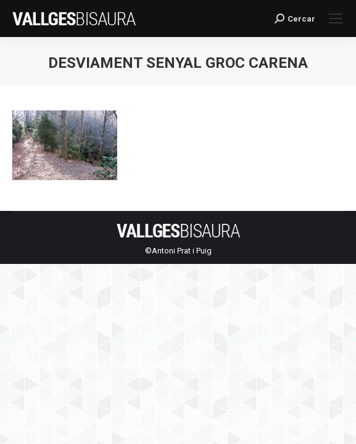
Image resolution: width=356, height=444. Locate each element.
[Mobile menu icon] (336, 18)
